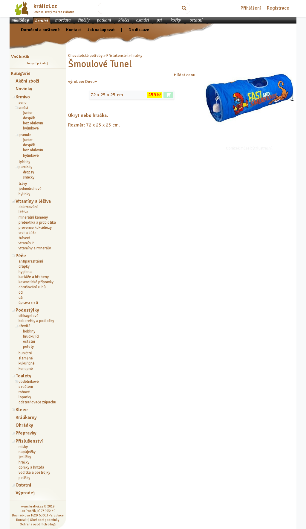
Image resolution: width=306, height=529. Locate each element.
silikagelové (29, 315)
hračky (24, 462)
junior (28, 112)
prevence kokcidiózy (35, 227)
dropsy (28, 172)
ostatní (29, 341)
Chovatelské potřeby (85, 55)
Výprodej (25, 493)
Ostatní (23, 485)
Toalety (23, 376)
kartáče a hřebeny (34, 277)
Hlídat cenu (184, 74)
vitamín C (26, 243)
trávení (24, 238)
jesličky (25, 457)
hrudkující (31, 336)
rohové (24, 392)
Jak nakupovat (101, 29)
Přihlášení (251, 8)
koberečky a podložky (36, 320)
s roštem (26, 386)
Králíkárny (26, 417)
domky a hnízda (31, 467)
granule (25, 134)
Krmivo (23, 97)
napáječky (27, 451)
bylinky (24, 194)
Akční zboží (27, 81)
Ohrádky (24, 425)
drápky (24, 266)
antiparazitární (31, 261)
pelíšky (24, 477)
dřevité (24, 326)
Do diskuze (138, 29)
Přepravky (26, 433)
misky (23, 446)
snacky (28, 177)
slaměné (26, 358)
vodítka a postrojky (34, 472)
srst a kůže (27, 233)
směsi (23, 107)
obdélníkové (29, 381)
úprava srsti (28, 302)
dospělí (29, 118)
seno (23, 102)
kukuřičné (27, 363)
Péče (21, 256)
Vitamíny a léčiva (33, 201)
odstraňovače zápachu (37, 402)
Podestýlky (27, 310)
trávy (23, 183)
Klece (22, 410)
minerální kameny (33, 217)
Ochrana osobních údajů (38, 524)
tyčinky (24, 161)
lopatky (25, 397)
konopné (26, 368)
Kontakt (73, 29)
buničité (25, 353)
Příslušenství (29, 441)
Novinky (24, 89)
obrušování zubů (32, 287)
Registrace (278, 8)
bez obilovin (33, 123)
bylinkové (31, 128)
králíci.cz (45, 6)
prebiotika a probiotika (37, 222)
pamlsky (25, 166)
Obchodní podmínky (44, 520)
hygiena (25, 271)
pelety (28, 346)
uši (21, 297)
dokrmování (28, 207)
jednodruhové (30, 188)
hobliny (29, 331)
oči (21, 292)
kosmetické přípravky (36, 282)
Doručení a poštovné (40, 29)
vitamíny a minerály (35, 248)
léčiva (23, 212)
